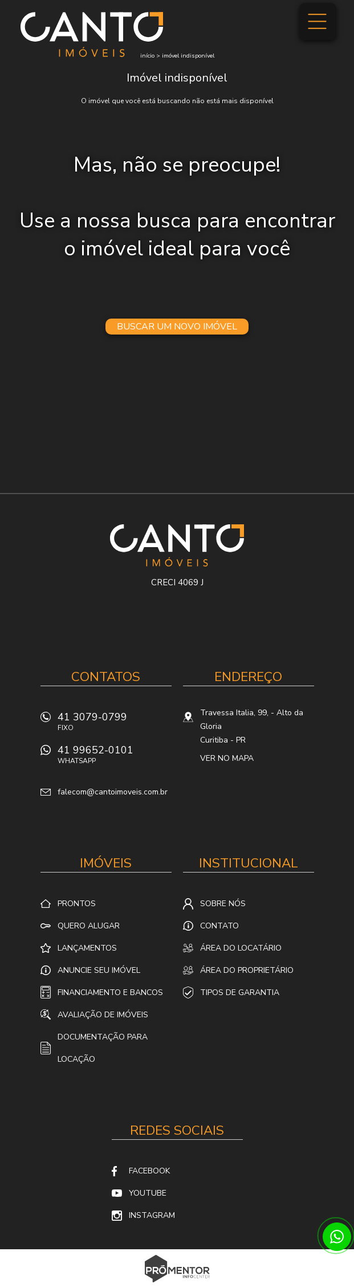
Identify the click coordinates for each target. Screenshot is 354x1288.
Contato (219, 925)
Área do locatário (241, 948)
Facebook (149, 1170)
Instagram (152, 1215)
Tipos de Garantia (239, 992)
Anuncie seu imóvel (99, 970)
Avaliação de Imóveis (103, 1014)
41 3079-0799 (115, 724)
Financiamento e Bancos (110, 992)
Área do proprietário (247, 970)
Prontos (77, 903)
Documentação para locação (103, 1048)
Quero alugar (89, 925)
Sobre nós (223, 903)
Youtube (147, 1193)
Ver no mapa (227, 758)
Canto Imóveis (177, 545)
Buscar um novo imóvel (177, 326)
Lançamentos (87, 948)
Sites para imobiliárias (177, 1284)
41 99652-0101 (115, 757)
